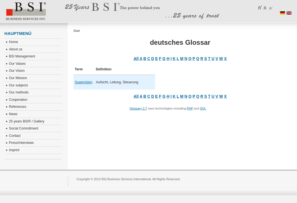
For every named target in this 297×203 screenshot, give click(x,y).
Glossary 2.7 (138, 108)
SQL (203, 108)
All (136, 58)
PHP (190, 108)
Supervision (84, 82)
